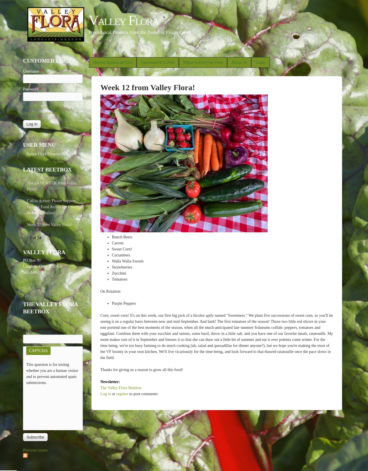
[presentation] (49, 406)
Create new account (39, 107)
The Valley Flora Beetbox (121, 388)
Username (32, 71)
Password (32, 89)
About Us (239, 62)
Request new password (41, 113)
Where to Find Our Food (203, 62)
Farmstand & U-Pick (158, 62)
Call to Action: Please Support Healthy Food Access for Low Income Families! (51, 207)
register (122, 394)
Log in (105, 394)
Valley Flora (123, 20)
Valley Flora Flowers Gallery (49, 154)
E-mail (30, 331)
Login (260, 62)
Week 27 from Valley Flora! (49, 225)
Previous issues (35, 450)
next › (51, 238)
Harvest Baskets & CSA (112, 62)
